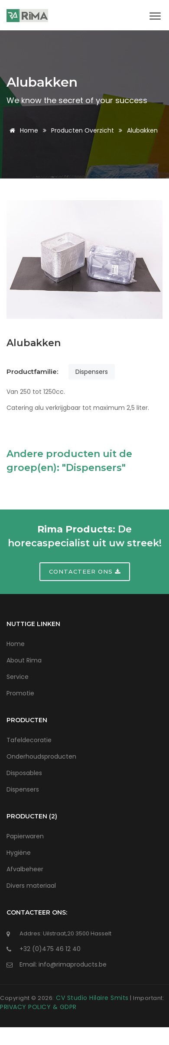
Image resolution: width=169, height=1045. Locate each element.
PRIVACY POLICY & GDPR (38, 1007)
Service (17, 676)
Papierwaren (25, 836)
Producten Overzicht (82, 130)
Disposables (24, 773)
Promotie (20, 693)
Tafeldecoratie (29, 740)
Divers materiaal (31, 885)
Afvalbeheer (24, 869)
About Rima (24, 660)
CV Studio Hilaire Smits (91, 997)
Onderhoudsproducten (41, 756)
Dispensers (91, 371)
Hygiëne (18, 852)
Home (22, 130)
